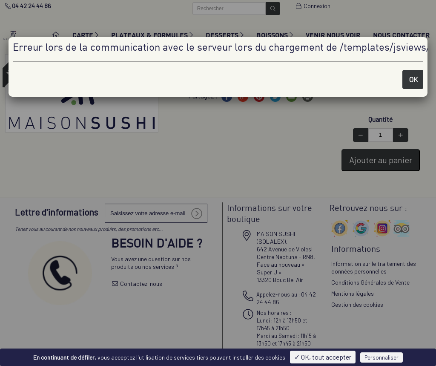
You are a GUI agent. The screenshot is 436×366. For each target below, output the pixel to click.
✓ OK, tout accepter (322, 357)
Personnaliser (381, 357)
